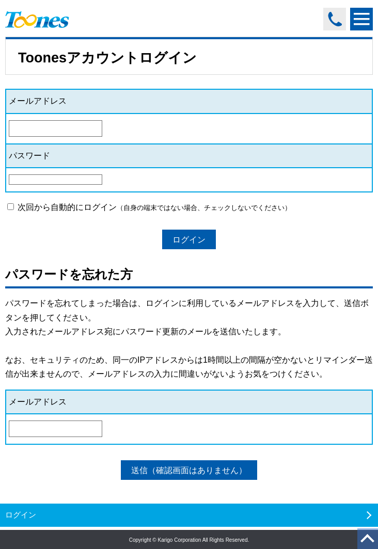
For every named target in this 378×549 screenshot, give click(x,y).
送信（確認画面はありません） (189, 470)
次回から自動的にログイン (149, 207)
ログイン (189, 239)
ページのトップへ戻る (365, 540)
